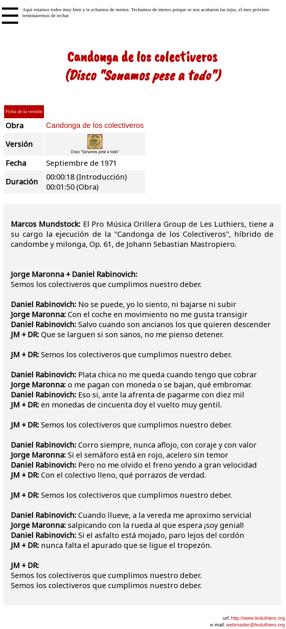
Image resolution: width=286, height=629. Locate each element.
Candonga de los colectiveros (95, 125)
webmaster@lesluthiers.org (255, 625)
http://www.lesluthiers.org (258, 618)
